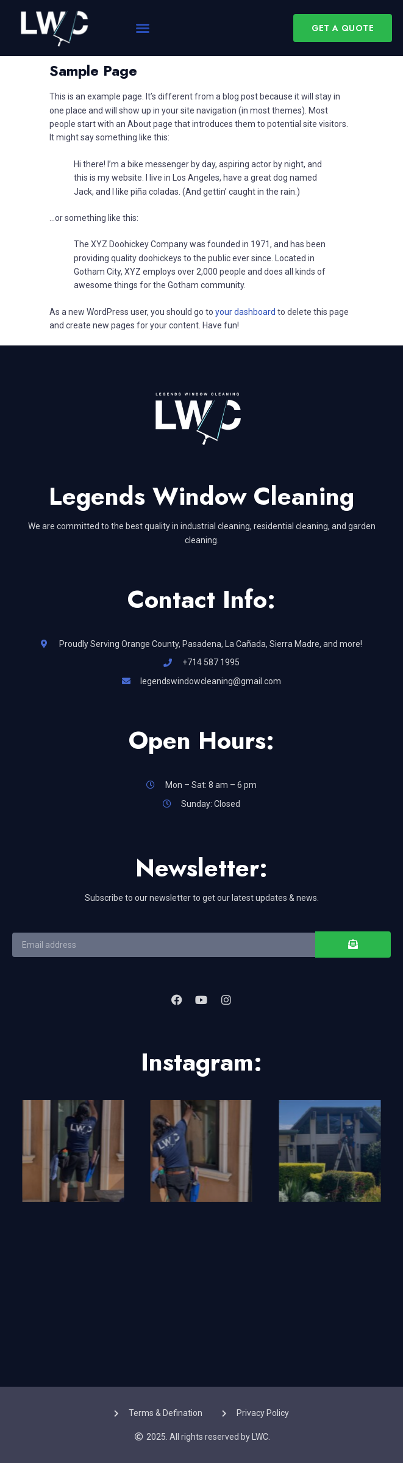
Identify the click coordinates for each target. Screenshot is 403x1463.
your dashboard (245, 312)
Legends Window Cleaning (201, 496)
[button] (143, 28)
